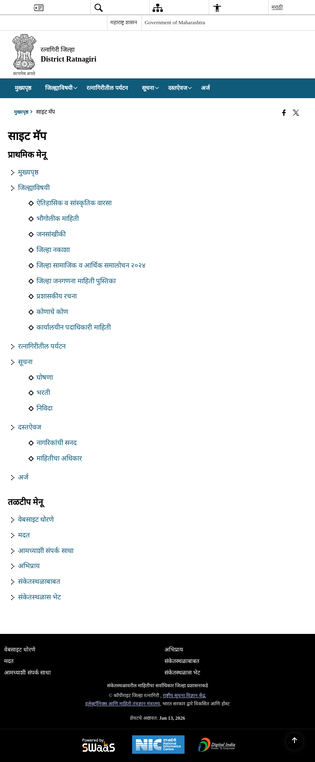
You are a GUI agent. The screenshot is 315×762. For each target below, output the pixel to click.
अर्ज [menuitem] (205, 88)
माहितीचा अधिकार (59, 458)
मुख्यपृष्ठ (28, 172)
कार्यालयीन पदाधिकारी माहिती (73, 327)
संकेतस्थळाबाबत (39, 581)
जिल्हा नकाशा (53, 250)
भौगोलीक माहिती (58, 219)
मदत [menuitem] (9, 661)
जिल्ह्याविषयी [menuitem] (61, 88)
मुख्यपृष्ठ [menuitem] (23, 88)
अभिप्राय (29, 566)
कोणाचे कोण (52, 312)
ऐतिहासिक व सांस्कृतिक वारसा (74, 203)
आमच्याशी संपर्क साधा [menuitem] (27, 673)
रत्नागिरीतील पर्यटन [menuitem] (107, 88)
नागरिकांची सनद (57, 443)
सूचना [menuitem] (150, 88)
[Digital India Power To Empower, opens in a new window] (217, 746)
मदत (24, 535)
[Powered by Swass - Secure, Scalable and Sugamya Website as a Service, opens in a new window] (98, 746)
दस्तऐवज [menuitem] (180, 88)
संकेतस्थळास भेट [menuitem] (182, 673)
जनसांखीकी (51, 234)
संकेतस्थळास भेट (39, 597)
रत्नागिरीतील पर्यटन (42, 346)
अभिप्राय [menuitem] (173, 650)
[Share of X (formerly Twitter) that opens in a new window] (296, 113)
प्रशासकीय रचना (57, 296)
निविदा (44, 408)
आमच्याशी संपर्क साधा (45, 551)
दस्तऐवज (29, 427)
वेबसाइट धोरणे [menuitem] (19, 650)
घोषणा (45, 377)
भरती (43, 393)
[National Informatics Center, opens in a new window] (158, 745)
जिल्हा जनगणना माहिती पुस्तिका (76, 281)
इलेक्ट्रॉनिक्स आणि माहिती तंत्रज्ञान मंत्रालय (122, 704)
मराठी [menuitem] (277, 7)
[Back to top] (294, 741)
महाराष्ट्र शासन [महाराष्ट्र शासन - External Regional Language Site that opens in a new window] (123, 22)
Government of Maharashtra (175, 22)
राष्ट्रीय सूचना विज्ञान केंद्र (184, 695)
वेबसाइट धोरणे (36, 519)
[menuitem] (38, 7)
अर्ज (23, 477)
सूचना (25, 362)
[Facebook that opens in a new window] (284, 113)
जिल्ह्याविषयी (34, 188)
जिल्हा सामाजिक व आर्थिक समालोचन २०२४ (91, 265)
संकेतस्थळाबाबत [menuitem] (181, 661)
